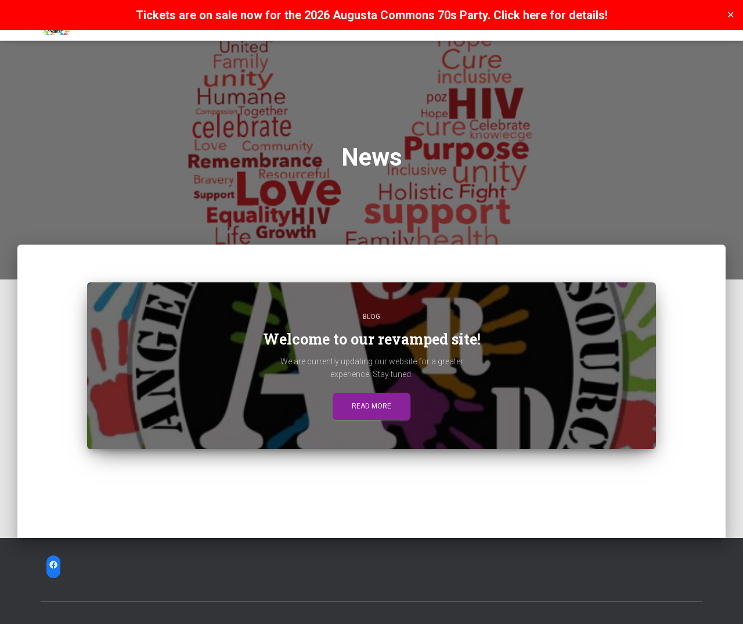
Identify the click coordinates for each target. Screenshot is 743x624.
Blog (371, 317)
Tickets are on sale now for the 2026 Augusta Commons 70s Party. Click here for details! (372, 15)
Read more (371, 406)
